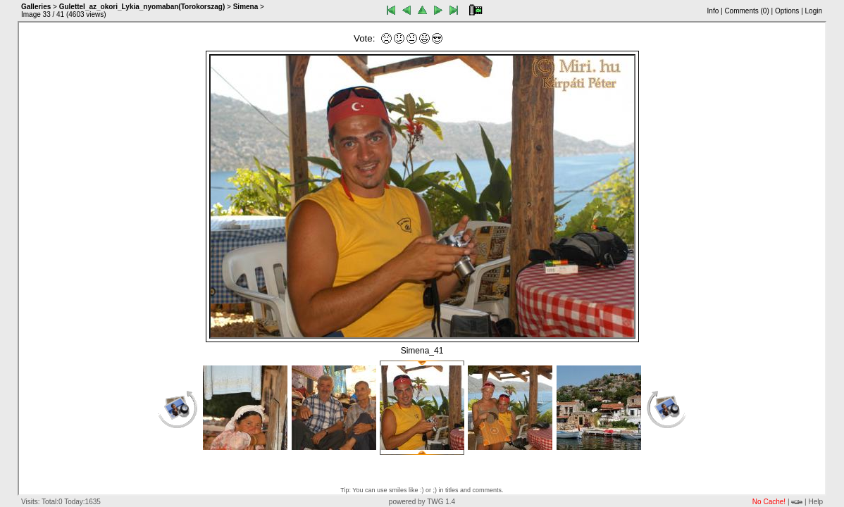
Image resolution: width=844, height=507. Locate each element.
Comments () (746, 11)
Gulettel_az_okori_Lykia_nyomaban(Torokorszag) (142, 7)
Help (815, 502)
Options (787, 11)
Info (713, 11)
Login (813, 11)
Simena (246, 7)
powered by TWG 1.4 (422, 502)
